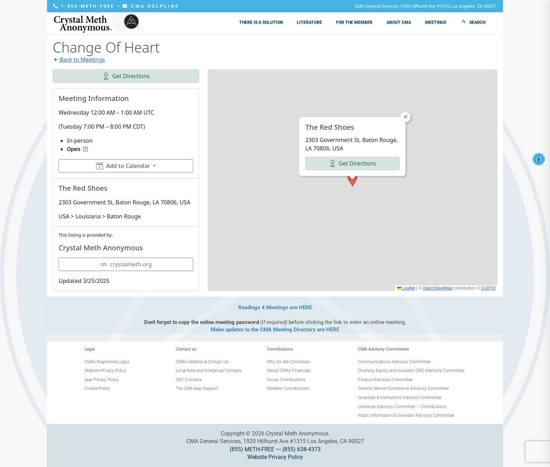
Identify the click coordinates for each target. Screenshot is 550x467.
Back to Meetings (82, 59)
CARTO (488, 288)
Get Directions (126, 76)
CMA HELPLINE (150, 6)
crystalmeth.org (126, 264)
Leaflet (406, 288)
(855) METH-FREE (252, 449)
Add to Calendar (123, 166)
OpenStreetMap (437, 288)
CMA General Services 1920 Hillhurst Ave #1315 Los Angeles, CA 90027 (425, 6)
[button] (352, 180)
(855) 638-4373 (301, 449)
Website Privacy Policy (275, 457)
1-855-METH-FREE (84, 6)
